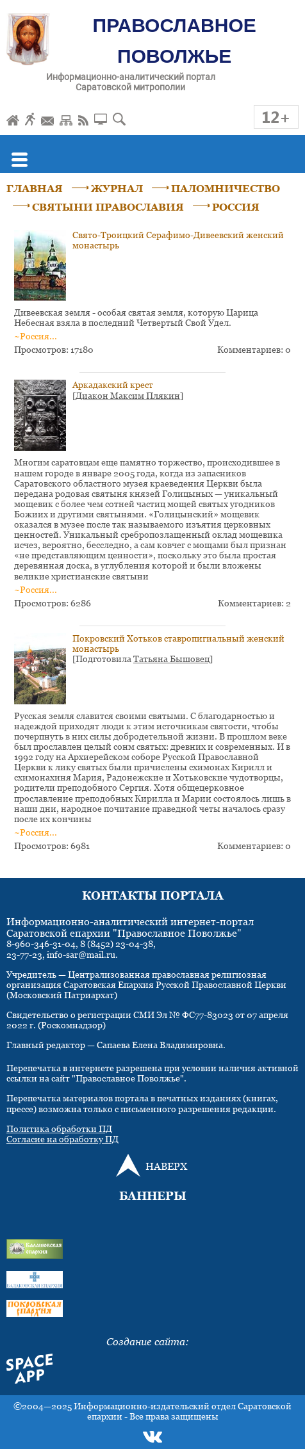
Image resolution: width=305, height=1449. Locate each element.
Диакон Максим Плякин (128, 395)
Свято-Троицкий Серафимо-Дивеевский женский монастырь (178, 239)
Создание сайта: (147, 1341)
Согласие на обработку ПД (62, 1138)
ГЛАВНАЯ (34, 188)
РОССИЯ (236, 207)
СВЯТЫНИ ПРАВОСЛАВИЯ (108, 207)
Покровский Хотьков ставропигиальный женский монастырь (178, 643)
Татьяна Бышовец (171, 658)
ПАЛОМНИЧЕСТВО (225, 188)
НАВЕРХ (166, 1166)
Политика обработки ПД (59, 1128)
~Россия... (35, 335)
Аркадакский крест (112, 384)
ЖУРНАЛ (117, 188)
